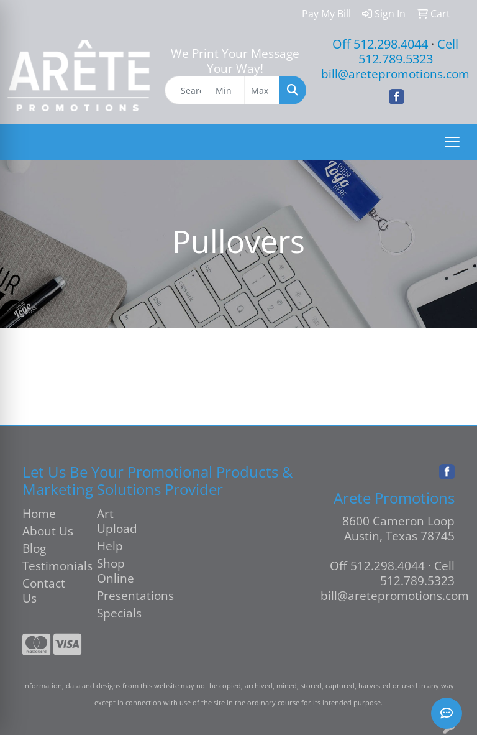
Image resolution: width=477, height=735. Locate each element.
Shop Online (115, 570)
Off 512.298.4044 (380, 43)
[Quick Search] (187, 90)
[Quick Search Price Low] (227, 90)
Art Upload (117, 521)
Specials (119, 613)
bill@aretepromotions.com (395, 73)
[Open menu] (452, 141)
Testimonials (52, 565)
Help (110, 545)
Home (39, 513)
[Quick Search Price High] (262, 90)
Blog (34, 548)
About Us (47, 531)
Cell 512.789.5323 (408, 51)
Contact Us (43, 590)
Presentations (127, 595)
